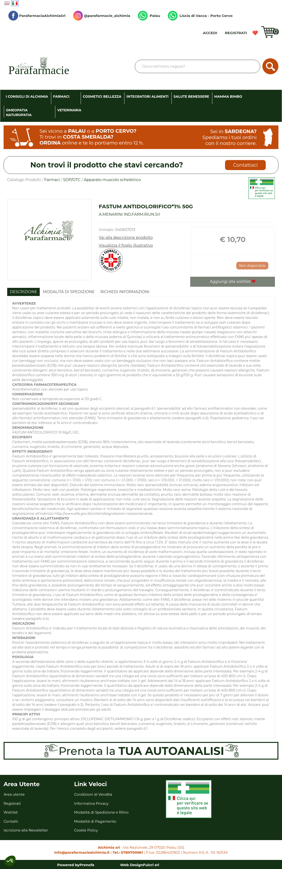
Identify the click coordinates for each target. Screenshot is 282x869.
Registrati (236, 33)
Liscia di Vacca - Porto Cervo (200, 16)
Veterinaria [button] (69, 110)
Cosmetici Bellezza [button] (102, 96)
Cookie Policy (86, 830)
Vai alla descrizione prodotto (126, 237)
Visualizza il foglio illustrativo (126, 245)
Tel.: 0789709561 (128, 852)
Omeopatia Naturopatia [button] (19, 112)
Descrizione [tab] (23, 292)
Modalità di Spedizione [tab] (69, 292)
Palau (149, 16)
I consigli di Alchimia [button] (27, 96)
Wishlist (257, 35)
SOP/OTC (72, 179)
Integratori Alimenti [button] (147, 96)
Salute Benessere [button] (191, 96)
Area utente (14, 794)
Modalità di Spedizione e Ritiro (101, 812)
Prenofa (86, 865)
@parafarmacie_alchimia (101, 16)
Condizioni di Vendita (93, 794)
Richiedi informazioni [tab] (124, 292)
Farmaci (52, 179)
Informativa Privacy (91, 803)
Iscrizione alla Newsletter (26, 830)
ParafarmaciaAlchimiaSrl (37, 16)
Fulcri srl (151, 865)
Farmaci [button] (61, 96)
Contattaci (245, 165)
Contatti (11, 821)
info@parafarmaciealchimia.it (82, 852)
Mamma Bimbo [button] (228, 96)
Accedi (210, 33)
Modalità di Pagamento (95, 821)
